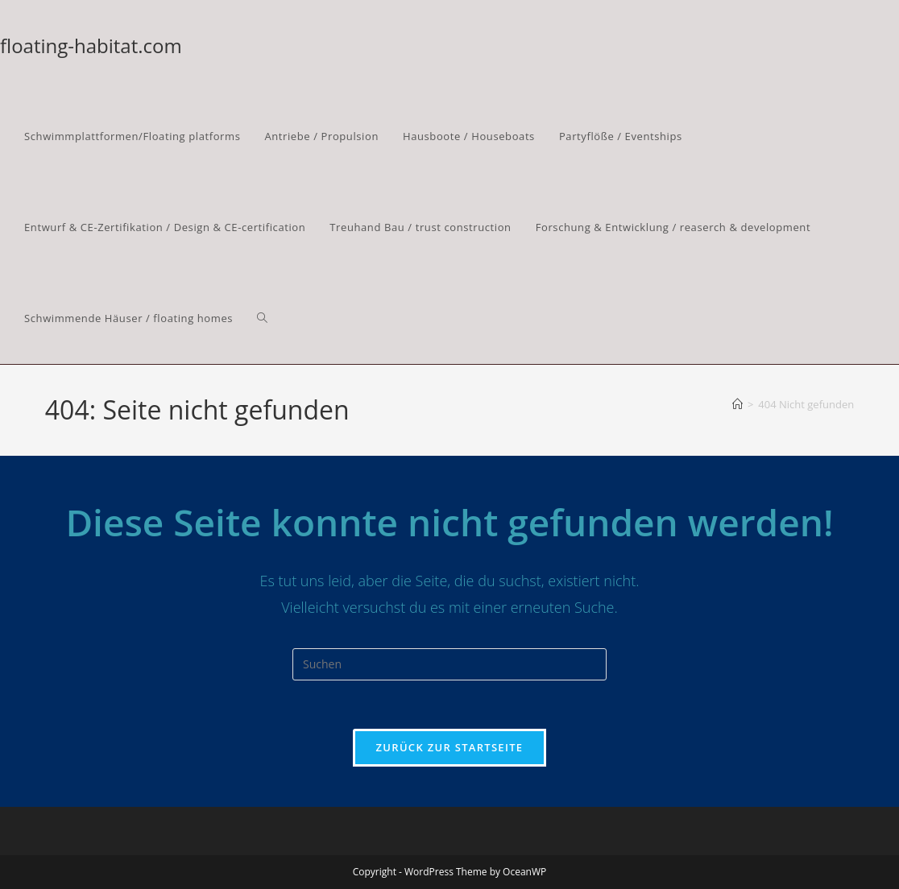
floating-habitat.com (91, 45)
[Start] (737, 404)
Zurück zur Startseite (450, 747)
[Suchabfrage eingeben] (449, 664)
